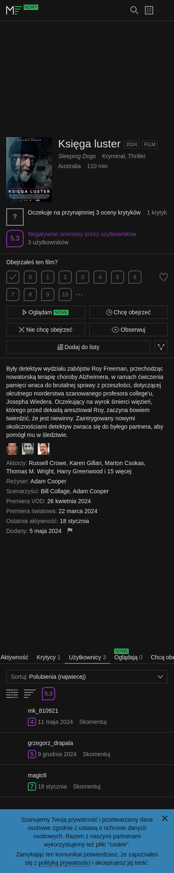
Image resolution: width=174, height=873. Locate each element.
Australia (69, 166)
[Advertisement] (87, 79)
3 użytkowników (48, 242)
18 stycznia (52, 786)
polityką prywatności (65, 862)
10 (65, 294)
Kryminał (113, 156)
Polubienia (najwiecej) (87, 676)
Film (149, 144)
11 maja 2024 (55, 722)
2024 (131, 144)
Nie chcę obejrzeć (45, 329)
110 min (97, 166)
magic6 (37, 775)
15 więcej (119, 471)
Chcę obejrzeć (128, 312)
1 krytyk (157, 212)
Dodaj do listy (78, 347)
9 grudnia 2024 (57, 754)
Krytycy (49, 657)
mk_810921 (43, 710)
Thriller (137, 156)
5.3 (15, 238)
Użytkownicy (87, 657)
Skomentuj (93, 722)
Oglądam (46, 312)
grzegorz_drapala (50, 743)
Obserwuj (128, 329)
